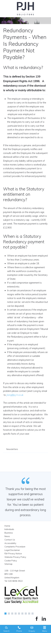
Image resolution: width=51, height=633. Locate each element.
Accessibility (10, 543)
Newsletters (12, 449)
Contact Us (9, 539)
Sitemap (8, 564)
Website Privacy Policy (15, 557)
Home (7, 526)
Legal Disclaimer (12, 550)
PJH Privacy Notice (13, 553)
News (7, 536)
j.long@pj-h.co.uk (14, 394)
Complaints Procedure (14, 546)
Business (8, 532)
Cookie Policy (10, 560)
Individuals (9, 529)
